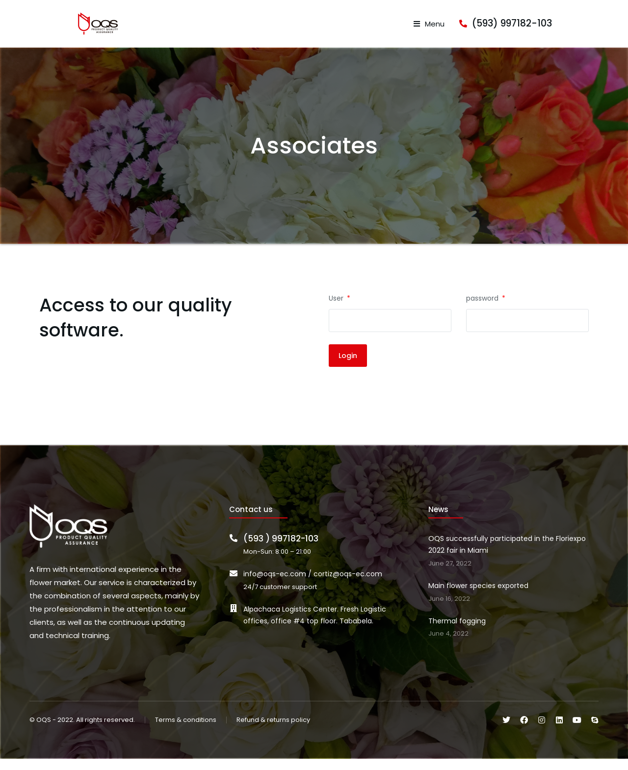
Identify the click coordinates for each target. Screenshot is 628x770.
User (337, 309)
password (483, 309)
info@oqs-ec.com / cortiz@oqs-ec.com (312, 585)
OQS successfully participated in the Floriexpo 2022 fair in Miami (507, 556)
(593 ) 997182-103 (280, 550)
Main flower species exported (478, 597)
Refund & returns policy (273, 731)
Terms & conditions (185, 731)
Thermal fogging (457, 632)
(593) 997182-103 (559, 29)
